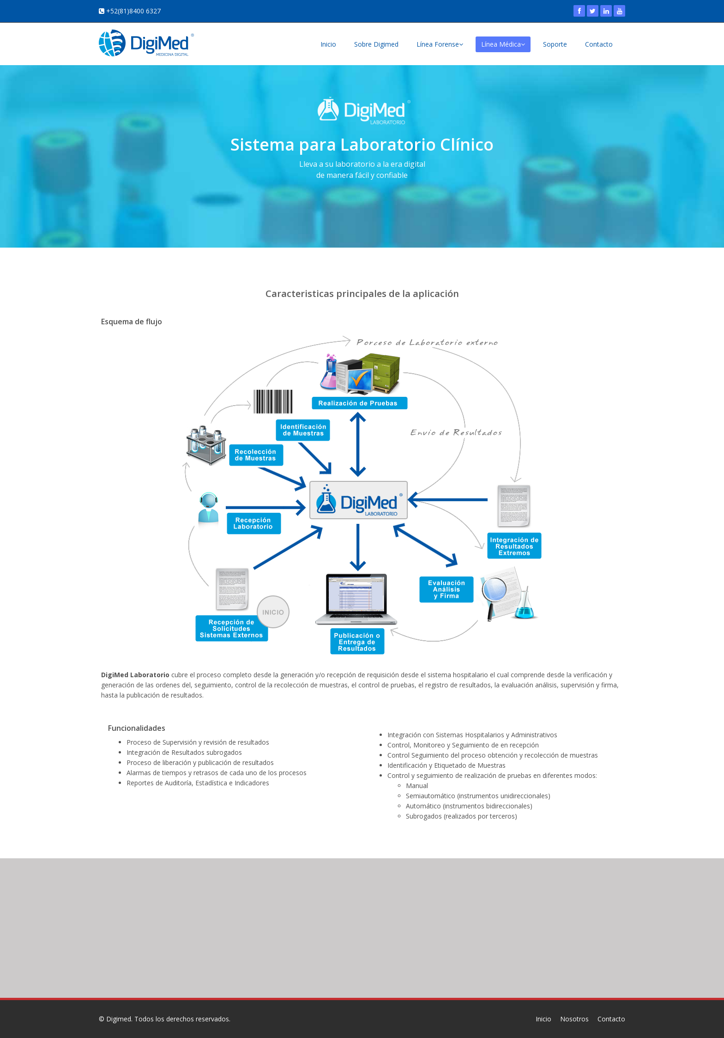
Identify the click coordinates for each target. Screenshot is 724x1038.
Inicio (328, 44)
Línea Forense (439, 44)
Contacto (599, 44)
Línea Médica (503, 44)
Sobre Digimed (376, 44)
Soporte (555, 44)
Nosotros (574, 1018)
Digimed (118, 1018)
